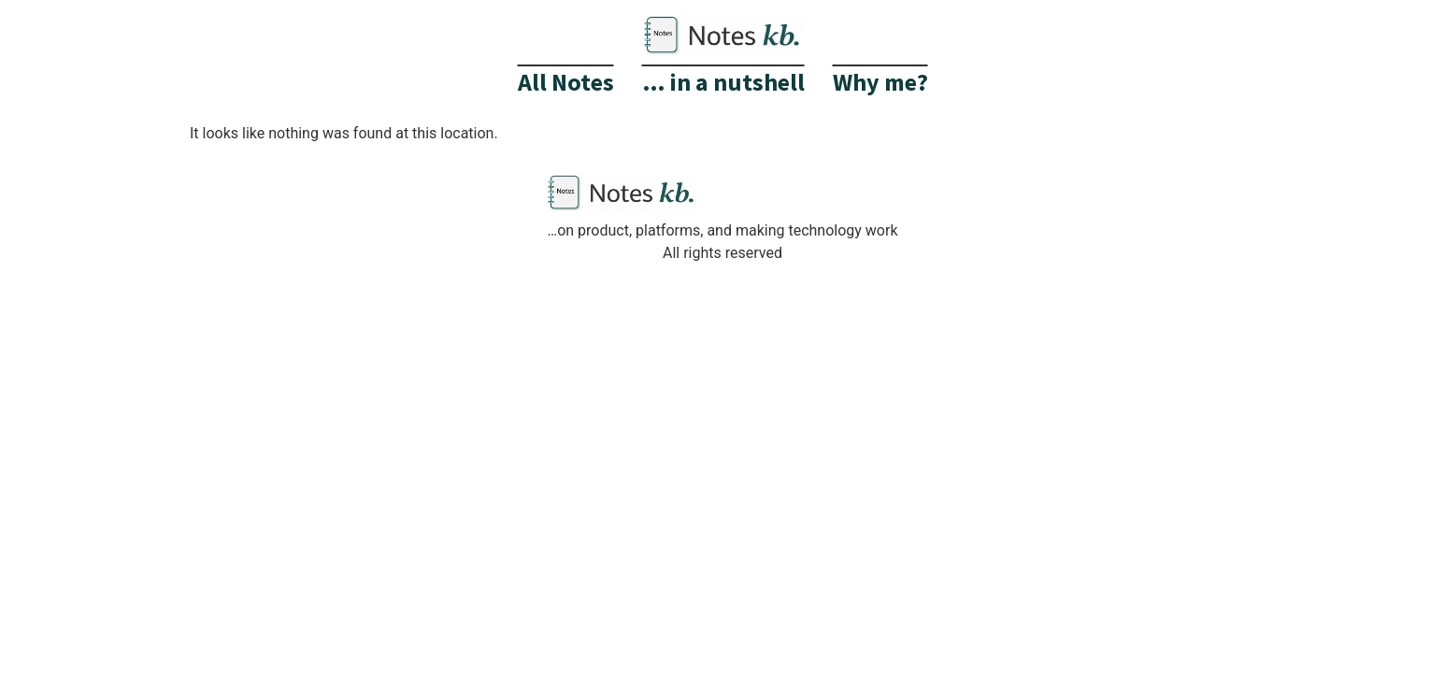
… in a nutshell (723, 81)
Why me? (880, 81)
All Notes (566, 81)
